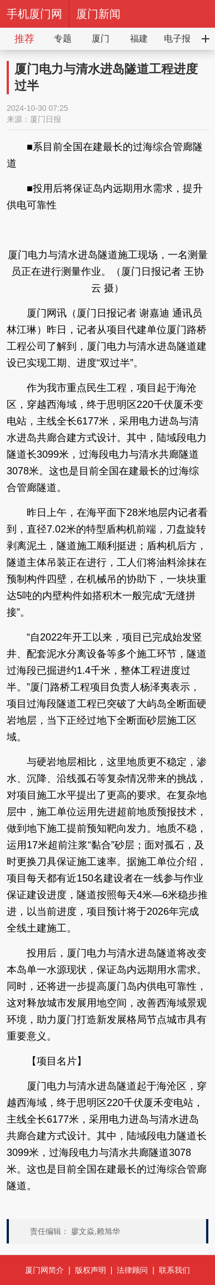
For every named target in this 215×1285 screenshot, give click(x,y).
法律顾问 (132, 1270)
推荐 (24, 38)
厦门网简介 (44, 1270)
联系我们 (174, 1270)
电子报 (177, 38)
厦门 (100, 38)
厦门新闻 (98, 14)
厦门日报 (45, 119)
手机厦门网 (34, 14)
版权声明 (90, 1270)
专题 (63, 38)
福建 (139, 38)
